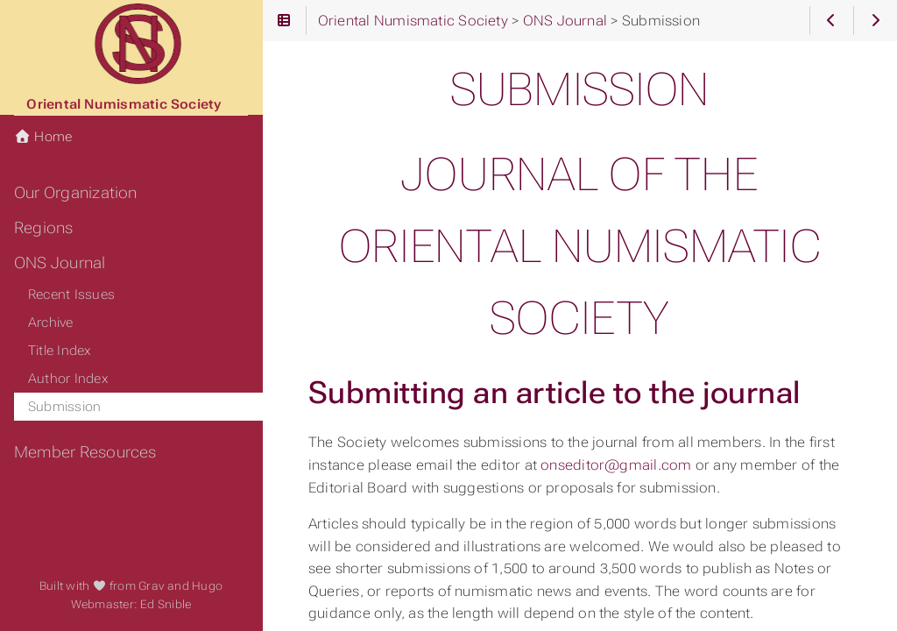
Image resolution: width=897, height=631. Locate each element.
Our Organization (76, 193)
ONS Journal (60, 263)
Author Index (68, 378)
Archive (51, 322)
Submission (64, 407)
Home (43, 137)
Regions (44, 228)
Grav (151, 585)
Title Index (60, 350)
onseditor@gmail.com (615, 465)
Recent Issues (71, 294)
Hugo (207, 585)
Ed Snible (165, 604)
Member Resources (85, 452)
